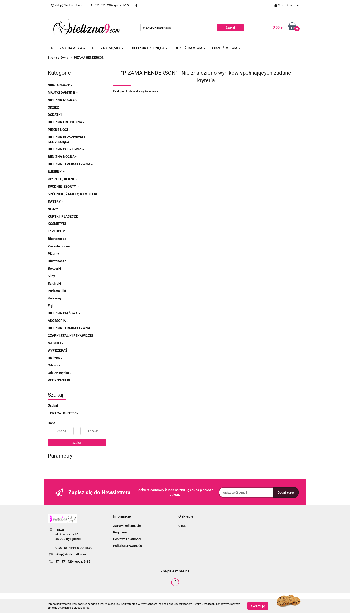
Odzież (53, 107)
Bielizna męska (108, 48)
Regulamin (121, 532)
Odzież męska (226, 48)
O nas (182, 525)
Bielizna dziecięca (149, 48)
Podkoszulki (57, 291)
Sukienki (56, 172)
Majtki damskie (63, 93)
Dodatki (55, 115)
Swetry (55, 202)
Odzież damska (190, 48)
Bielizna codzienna (66, 149)
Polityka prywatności (128, 545)
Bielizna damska (68, 48)
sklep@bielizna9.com (70, 554)
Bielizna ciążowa (64, 313)
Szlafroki (54, 284)
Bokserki (54, 269)
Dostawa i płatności (127, 539)
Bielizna (55, 358)
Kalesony (55, 298)
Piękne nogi (59, 130)
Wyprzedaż (57, 350)
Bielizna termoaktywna (70, 164)
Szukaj (77, 442)
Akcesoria (58, 321)
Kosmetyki (57, 224)
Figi (50, 306)
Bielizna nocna (62, 100)
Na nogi (56, 343)
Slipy (51, 276)
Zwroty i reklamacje (127, 525)
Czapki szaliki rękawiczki (70, 336)
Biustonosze (60, 85)
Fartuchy (56, 231)
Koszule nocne (59, 246)
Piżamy (53, 254)
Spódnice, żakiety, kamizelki (72, 194)
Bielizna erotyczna (66, 122)
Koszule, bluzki (63, 179)
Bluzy (53, 209)
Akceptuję (258, 606)
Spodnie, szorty (63, 187)
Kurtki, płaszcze (63, 216)
